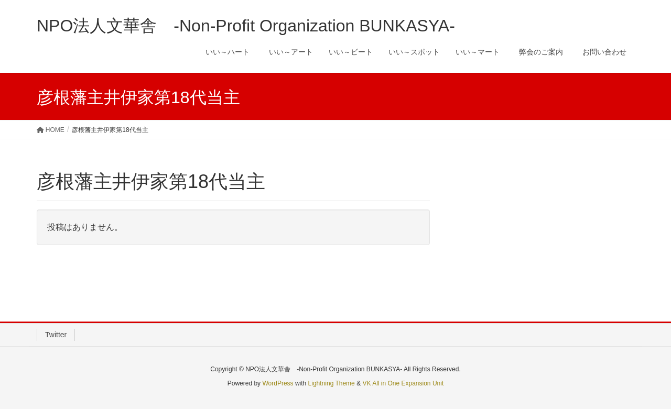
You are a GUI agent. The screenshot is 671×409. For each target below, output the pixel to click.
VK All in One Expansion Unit (402, 383)
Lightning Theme (331, 383)
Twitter (56, 334)
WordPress (277, 383)
